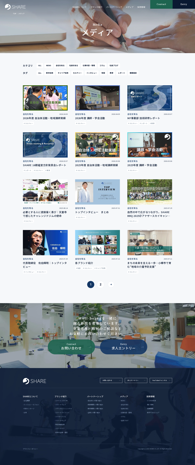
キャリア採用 (63, 73)
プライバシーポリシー (30, 449)
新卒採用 (49, 73)
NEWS (48, 65)
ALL (39, 65)
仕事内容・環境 (89, 65)
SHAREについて (80, 6)
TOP (14, 13)
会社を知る (60, 65)
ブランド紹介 (96, 6)
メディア (130, 6)
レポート (121, 73)
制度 (103, 73)
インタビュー (91, 73)
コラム (102, 65)
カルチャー (77, 73)
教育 (111, 73)
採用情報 (141, 6)
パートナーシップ (114, 6)
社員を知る (73, 65)
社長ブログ (114, 65)
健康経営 (133, 73)
